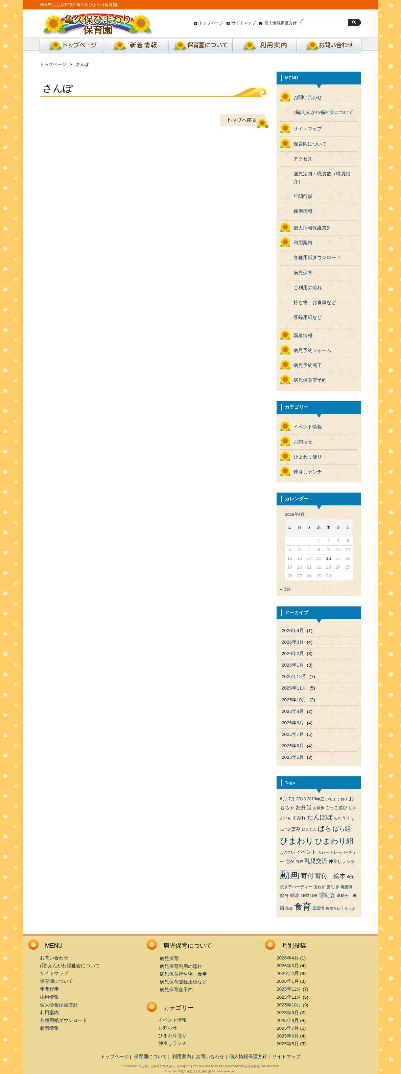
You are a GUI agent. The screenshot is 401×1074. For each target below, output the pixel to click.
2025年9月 (293, 711)
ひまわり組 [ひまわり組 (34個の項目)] (334, 841)
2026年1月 (293, 665)
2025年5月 (293, 757)
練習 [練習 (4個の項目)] (305, 895)
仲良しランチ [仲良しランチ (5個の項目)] (342, 861)
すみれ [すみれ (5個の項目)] (299, 817)
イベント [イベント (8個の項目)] (306, 852)
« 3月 (285, 589)
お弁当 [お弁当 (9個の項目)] (304, 807)
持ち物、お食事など (314, 302)
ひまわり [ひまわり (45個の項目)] (297, 840)
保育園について (200, 47)
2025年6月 (293, 745)
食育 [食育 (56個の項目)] (302, 906)
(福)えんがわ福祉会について (323, 112)
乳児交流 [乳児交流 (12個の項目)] (315, 861)
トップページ (211, 23)
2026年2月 (293, 653)
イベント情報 (307, 426)
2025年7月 (293, 734)
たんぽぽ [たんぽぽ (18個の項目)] (320, 817)
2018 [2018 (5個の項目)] (301, 798)
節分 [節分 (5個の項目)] (284, 895)
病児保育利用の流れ (181, 966)
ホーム (71, 47)
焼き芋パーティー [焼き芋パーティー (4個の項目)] (296, 886)
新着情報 (136, 47)
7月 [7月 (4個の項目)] (291, 799)
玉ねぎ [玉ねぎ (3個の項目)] (319, 887)
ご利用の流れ (307, 287)
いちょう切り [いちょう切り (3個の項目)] (336, 799)
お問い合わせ (329, 47)
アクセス (302, 158)
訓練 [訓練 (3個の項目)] (313, 896)
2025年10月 (294, 699)
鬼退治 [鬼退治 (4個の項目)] (318, 908)
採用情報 (302, 211)
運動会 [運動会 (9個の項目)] (327, 895)
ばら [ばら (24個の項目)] (324, 828)
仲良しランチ (307, 471)
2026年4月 (293, 630)
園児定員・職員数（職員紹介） (321, 177)
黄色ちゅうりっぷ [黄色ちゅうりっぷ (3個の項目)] (340, 908)
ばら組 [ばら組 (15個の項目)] (342, 828)
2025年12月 (294, 676)
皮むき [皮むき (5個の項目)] (332, 886)
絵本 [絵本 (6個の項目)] (295, 895)
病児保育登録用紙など (183, 981)
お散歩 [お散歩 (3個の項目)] (318, 808)
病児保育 (302, 272)
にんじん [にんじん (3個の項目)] (309, 829)
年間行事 (302, 196)
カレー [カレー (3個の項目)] (323, 852)
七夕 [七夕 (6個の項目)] (289, 861)
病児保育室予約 (310, 380)
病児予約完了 (307, 365)
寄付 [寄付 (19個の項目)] (307, 875)
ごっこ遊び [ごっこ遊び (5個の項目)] (336, 807)
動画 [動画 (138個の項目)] (290, 874)
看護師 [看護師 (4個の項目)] (346, 886)
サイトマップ (244, 23)
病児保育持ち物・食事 (183, 974)
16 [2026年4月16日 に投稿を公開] (328, 558)
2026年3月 (293, 642)
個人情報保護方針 (280, 23)
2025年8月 (293, 722)
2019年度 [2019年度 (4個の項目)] (315, 799)
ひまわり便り (307, 456)
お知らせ (302, 441)
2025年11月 (294, 688)
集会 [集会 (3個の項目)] (289, 908)
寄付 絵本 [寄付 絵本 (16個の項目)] (330, 875)
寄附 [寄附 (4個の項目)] (351, 876)
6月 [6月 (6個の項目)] (283, 798)
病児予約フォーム (312, 350)
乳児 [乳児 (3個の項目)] (299, 861)
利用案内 (265, 47)
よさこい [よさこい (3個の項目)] (287, 852)
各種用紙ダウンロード (317, 257)
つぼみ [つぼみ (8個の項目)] (293, 829)
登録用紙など (307, 317)
